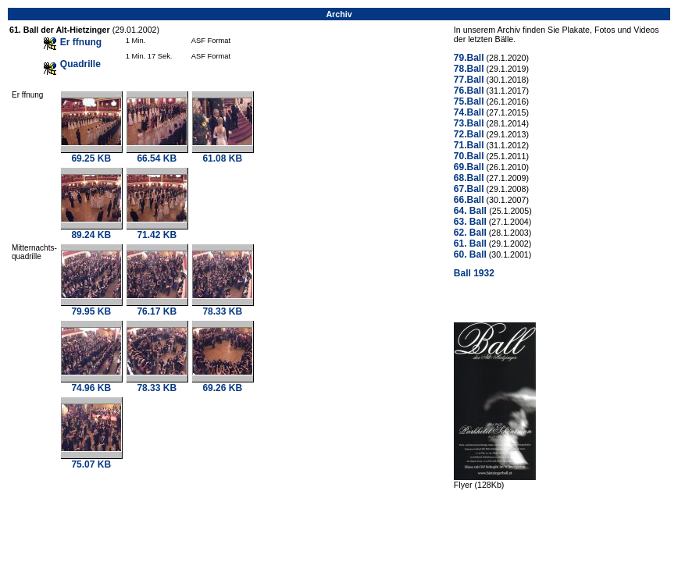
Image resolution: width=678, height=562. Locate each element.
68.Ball (469, 178)
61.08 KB (222, 154)
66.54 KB (157, 154)
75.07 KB (91, 460)
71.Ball (469, 145)
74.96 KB (91, 383)
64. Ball (471, 210)
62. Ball (470, 232)
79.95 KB (91, 307)
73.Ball (469, 123)
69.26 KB (222, 383)
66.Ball (469, 199)
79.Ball (469, 57)
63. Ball (470, 221)
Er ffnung (81, 42)
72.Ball (469, 134)
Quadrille (80, 64)
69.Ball (469, 167)
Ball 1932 (474, 273)
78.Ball (469, 68)
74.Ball (469, 112)
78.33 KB (222, 307)
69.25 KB (91, 154)
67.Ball (469, 188)
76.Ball (469, 90)
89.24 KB (91, 230)
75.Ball (469, 101)
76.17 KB (157, 307)
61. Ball (470, 243)
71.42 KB (157, 230)
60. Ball (470, 254)
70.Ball (469, 156)
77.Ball (469, 79)
